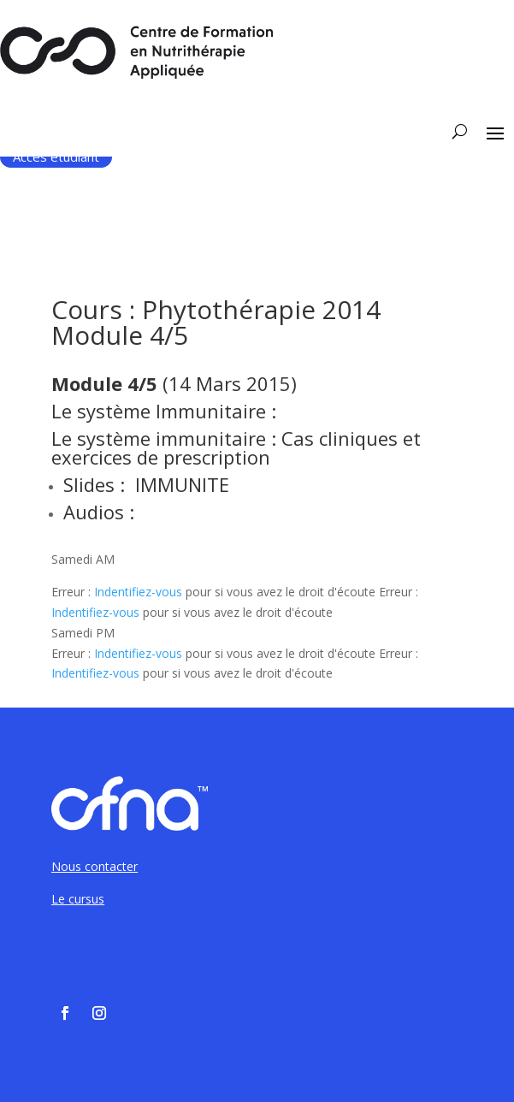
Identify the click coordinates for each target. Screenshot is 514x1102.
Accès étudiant (56, 156)
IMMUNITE (182, 484)
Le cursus (77, 899)
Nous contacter (94, 866)
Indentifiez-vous (138, 592)
